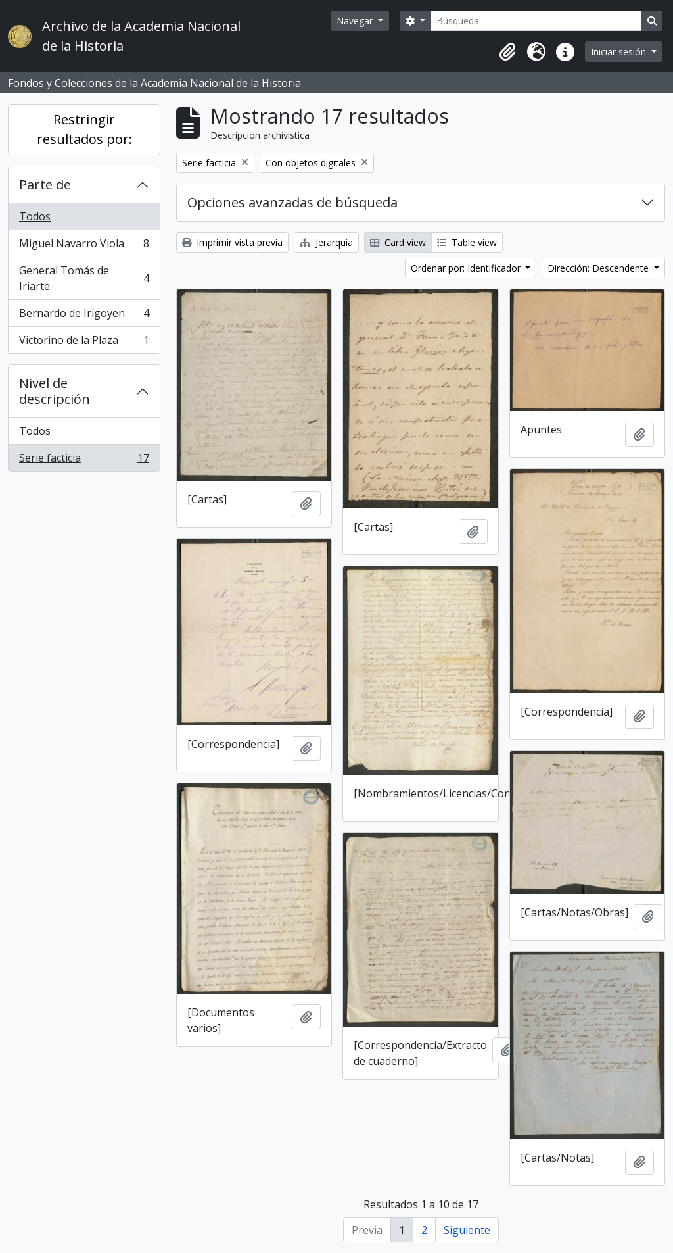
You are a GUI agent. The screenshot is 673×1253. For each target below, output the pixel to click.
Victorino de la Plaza (83, 342)
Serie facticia (83, 460)
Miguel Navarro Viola (83, 246)
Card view (398, 242)
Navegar (355, 20)
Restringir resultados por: (84, 129)
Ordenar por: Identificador (467, 268)
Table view (467, 242)
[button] (507, 51)
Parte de (45, 184)
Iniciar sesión (620, 51)
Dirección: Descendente (599, 268)
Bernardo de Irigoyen (83, 316)
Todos (35, 216)
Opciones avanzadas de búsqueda (292, 202)
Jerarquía (326, 242)
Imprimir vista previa (232, 242)
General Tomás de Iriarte (83, 278)
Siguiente (467, 1230)
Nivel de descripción (54, 391)
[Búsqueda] (536, 21)
